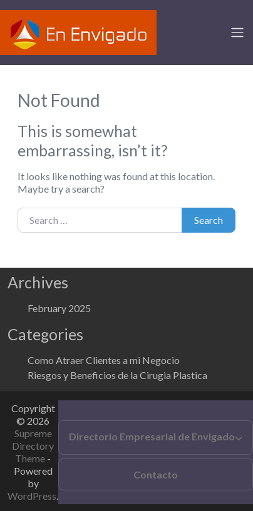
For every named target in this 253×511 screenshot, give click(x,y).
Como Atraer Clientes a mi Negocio (104, 360)
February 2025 (59, 308)
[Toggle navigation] (237, 32)
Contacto (155, 474)
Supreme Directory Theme (33, 445)
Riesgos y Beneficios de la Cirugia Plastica (117, 375)
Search (208, 220)
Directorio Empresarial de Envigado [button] (152, 436)
